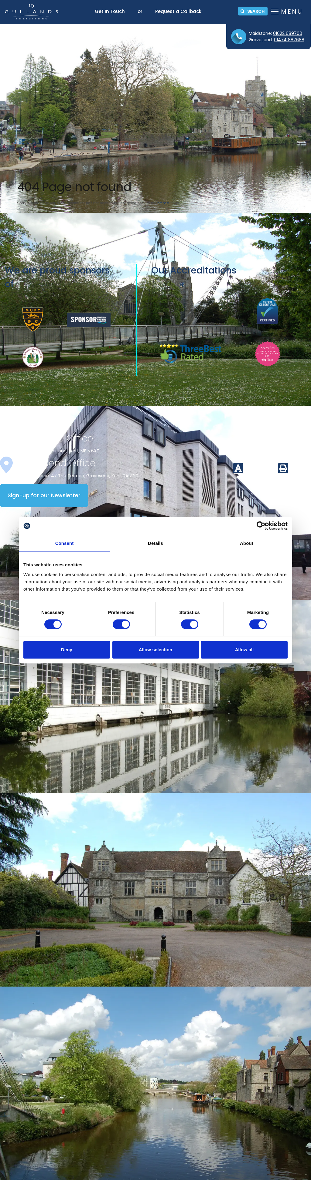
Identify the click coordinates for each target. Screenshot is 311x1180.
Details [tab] (155, 543)
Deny (66, 649)
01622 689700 (287, 33)
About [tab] (246, 543)
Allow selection (156, 649)
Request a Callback (178, 11)
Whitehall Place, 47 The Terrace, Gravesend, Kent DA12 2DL (78, 476)
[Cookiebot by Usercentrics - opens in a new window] (261, 525)
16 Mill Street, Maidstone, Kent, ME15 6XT (57, 451)
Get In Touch (110, 11)
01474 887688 (289, 40)
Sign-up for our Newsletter (44, 495)
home (163, 203)
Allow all (244, 649)
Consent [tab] (64, 543)
